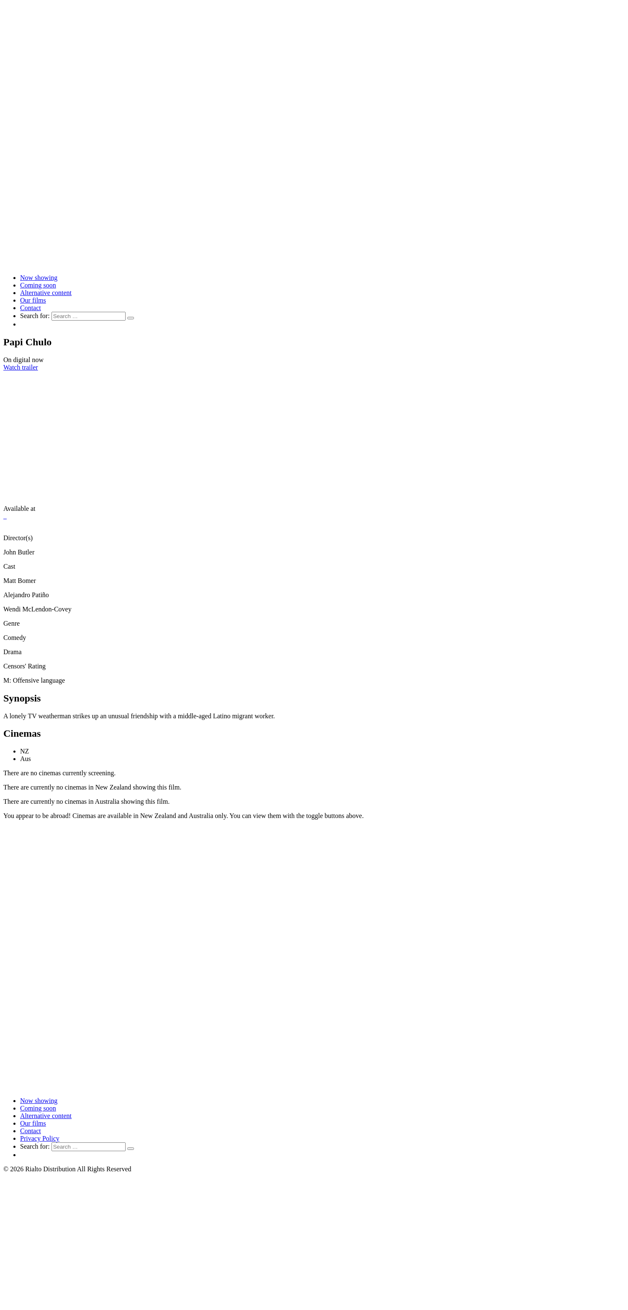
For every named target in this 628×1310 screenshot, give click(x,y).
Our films (33, 300)
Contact (30, 307)
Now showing (38, 277)
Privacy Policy (39, 1138)
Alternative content (46, 292)
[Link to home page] (314, 263)
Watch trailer (20, 367)
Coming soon (38, 285)
